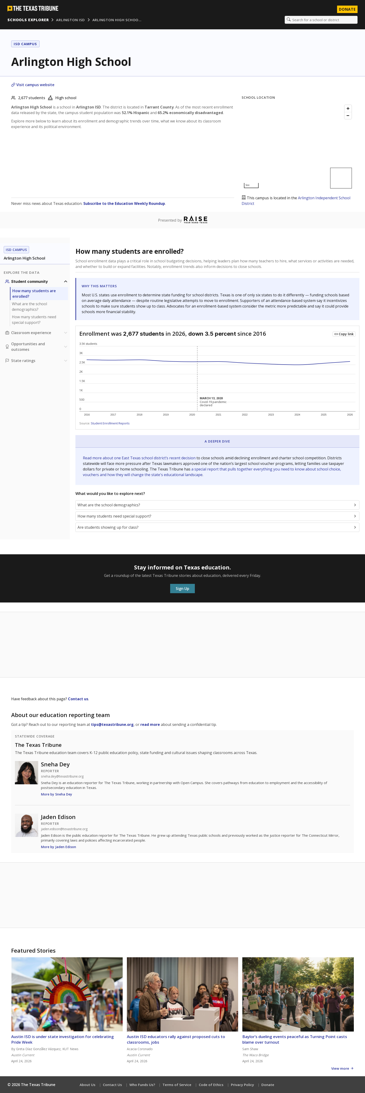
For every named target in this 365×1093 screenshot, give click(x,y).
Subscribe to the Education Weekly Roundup (124, 203)
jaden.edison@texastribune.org (64, 829)
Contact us (78, 698)
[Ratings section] (37, 360)
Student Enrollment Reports (110, 423)
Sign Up (182, 588)
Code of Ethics (211, 1084)
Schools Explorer (28, 19)
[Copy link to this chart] (344, 334)
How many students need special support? (34, 319)
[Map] (298, 146)
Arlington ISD (70, 19)
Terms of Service (176, 1084)
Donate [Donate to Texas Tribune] (347, 9)
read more (150, 724)
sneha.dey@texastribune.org (62, 776)
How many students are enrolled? (34, 293)
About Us (87, 1084)
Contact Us (112, 1084)
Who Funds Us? (142, 1084)
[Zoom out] (348, 115)
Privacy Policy (242, 1084)
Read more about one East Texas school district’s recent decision (139, 457)
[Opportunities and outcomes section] (37, 346)
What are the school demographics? (29, 306)
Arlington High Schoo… (117, 19)
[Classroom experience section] (37, 332)
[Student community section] (37, 281)
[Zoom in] (348, 108)
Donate (267, 1084)
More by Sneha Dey (56, 794)
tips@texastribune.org (112, 724)
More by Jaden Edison (58, 847)
